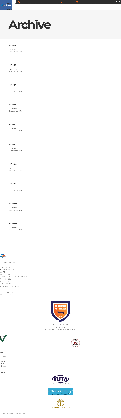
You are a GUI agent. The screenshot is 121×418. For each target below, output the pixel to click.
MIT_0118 (12, 65)
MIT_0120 (12, 45)
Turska (3, 361)
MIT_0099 (13, 204)
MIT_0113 (12, 105)
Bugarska (4, 359)
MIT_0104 (12, 164)
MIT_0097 (13, 223)
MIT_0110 (12, 124)
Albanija (3, 356)
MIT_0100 (12, 184)
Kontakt (3, 366)
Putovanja (4, 364)
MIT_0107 (12, 144)
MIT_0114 (12, 85)
